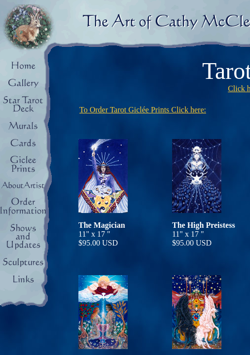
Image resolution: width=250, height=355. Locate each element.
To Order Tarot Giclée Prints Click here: (142, 110)
